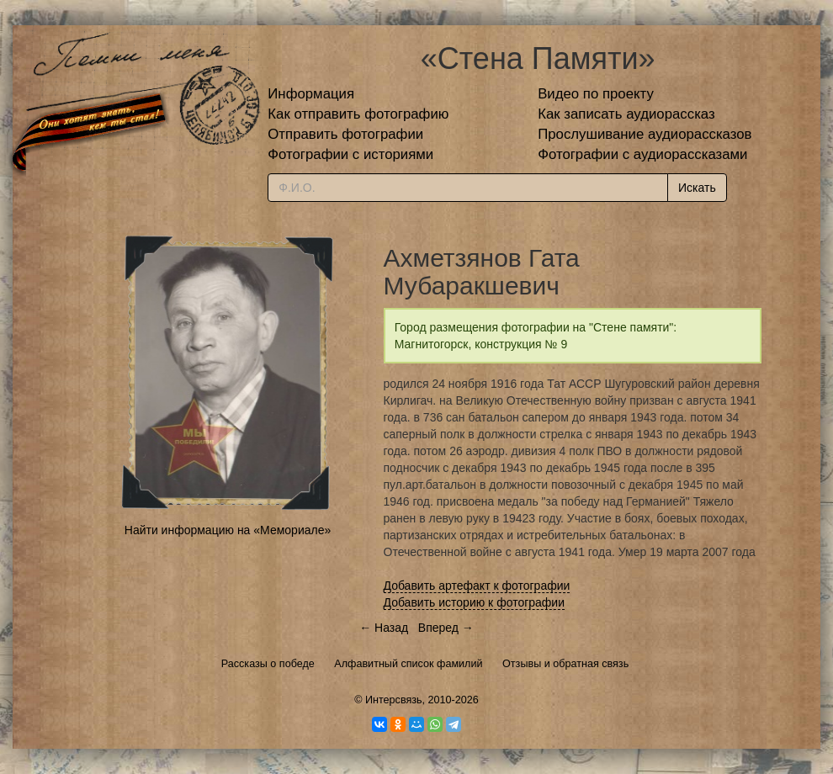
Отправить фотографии (345, 134)
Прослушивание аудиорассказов (644, 134)
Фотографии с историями (350, 154)
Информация (311, 94)
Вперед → (446, 627)
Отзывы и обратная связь (565, 664)
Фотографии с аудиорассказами (642, 154)
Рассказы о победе (268, 664)
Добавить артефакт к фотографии (477, 585)
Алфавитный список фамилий (408, 664)
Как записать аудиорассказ (626, 114)
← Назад (383, 627)
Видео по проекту (596, 94)
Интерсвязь (393, 700)
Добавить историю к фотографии (474, 602)
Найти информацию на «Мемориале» (228, 530)
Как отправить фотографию (358, 114)
